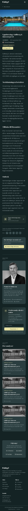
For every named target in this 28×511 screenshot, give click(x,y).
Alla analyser (6, 6)
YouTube (9, 454)
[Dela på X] (10, 233)
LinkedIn (16, 301)
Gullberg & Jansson (8, 45)
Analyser (4, 482)
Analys (5, 40)
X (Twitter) (9, 450)
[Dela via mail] (13, 233)
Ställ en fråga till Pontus (12, 246)
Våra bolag (5, 484)
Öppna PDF (7, 48)
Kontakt (18, 509)
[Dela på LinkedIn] (7, 233)
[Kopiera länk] (17, 233)
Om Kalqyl (4, 488)
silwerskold (7, 299)
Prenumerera (14, 329)
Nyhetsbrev (18, 454)
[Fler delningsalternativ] (20, 233)
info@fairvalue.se (6, 495)
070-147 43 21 (5, 498)
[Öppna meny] (25, 2)
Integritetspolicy (11, 509)
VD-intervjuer (5, 486)
